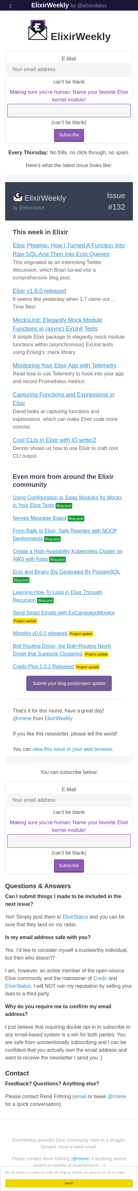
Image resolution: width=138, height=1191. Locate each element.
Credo (100, 978)
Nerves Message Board (39, 518)
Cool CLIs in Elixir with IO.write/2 (54, 440)
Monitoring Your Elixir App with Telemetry (65, 365)
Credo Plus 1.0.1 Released (43, 666)
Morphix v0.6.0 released (40, 633)
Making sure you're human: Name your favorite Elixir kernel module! (69, 95)
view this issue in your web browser (72, 749)
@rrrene (22, 718)
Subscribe (69, 134)
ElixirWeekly (50, 5)
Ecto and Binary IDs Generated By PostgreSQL (66, 572)
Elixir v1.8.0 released (39, 291)
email (80, 1096)
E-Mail (69, 58)
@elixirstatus (31, 207)
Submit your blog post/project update (69, 683)
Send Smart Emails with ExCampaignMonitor (64, 613)
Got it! (69, 1183)
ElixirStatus (75, 917)
